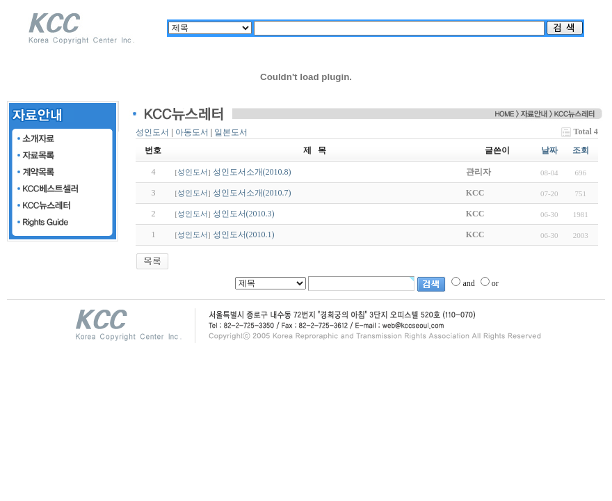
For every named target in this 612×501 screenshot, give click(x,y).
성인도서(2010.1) (244, 234)
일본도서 (231, 132)
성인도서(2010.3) (244, 213)
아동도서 (192, 132)
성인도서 (152, 132)
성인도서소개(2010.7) (252, 193)
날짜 (549, 150)
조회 (580, 150)
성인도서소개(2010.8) (252, 172)
